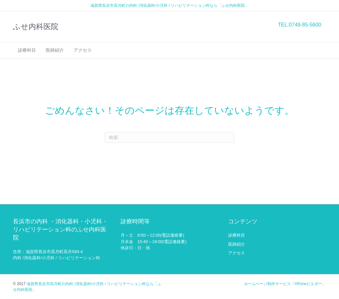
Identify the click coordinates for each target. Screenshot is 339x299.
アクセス (83, 50)
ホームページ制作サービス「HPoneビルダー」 (285, 284)
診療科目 (27, 50)
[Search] (169, 137)
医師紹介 (55, 50)
